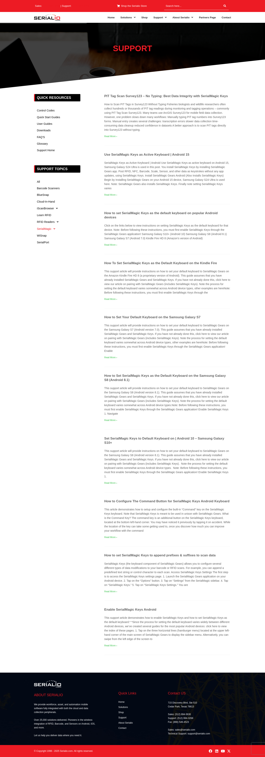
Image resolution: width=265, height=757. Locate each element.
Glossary (42, 144)
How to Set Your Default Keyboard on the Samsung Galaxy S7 (152, 317)
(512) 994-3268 (80, 5)
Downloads (44, 130)
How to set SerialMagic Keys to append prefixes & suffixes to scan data (160, 555)
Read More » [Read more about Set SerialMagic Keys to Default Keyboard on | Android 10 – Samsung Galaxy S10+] (110, 483)
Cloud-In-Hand (46, 203)
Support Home (46, 151)
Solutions (127, 17)
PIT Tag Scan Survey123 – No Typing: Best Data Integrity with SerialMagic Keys (166, 96)
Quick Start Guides (49, 117)
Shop (144, 17)
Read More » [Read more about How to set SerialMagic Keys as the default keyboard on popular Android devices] (110, 245)
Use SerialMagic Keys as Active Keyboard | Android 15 (146, 154)
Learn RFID (44, 216)
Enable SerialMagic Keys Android (130, 610)
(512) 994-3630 (51, 5)
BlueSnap (43, 196)
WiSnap (42, 237)
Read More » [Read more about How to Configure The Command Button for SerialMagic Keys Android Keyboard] (110, 537)
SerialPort (43, 244)
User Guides (45, 124)
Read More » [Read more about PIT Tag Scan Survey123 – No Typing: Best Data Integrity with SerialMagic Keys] (110, 136)
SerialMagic (47, 230)
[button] (127, 17)
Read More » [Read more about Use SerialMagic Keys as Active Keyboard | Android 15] (110, 194)
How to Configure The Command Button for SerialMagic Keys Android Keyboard (166, 501)
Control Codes (46, 110)
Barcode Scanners (49, 189)
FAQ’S (41, 137)
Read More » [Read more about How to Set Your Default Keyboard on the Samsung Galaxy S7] (110, 357)
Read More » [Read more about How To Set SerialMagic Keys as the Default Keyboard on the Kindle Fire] (110, 299)
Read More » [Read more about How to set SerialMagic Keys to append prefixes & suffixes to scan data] (110, 591)
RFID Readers (49, 223)
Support (160, 17)
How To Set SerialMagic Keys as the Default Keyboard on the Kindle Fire (160, 263)
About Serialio (182, 17)
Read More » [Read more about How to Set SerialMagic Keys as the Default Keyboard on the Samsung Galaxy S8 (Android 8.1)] (110, 420)
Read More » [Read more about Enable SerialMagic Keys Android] (110, 645)
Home (111, 17)
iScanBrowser (49, 209)
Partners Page (207, 17)
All (38, 182)
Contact (226, 17)
